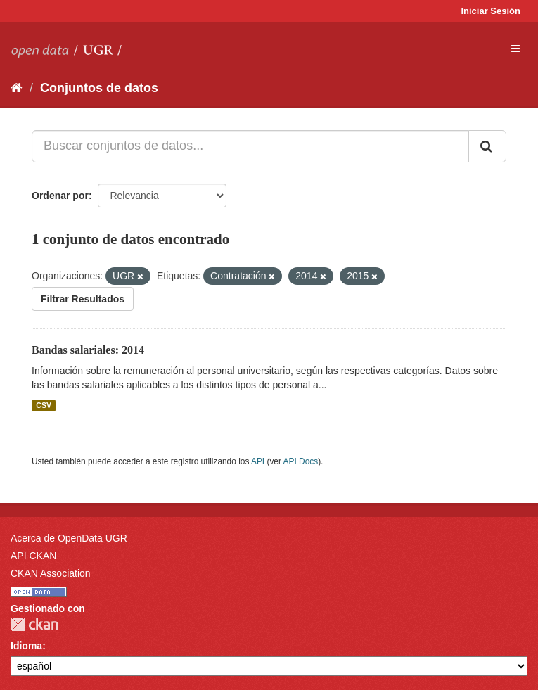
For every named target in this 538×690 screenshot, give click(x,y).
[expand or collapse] (515, 48)
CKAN (34, 624)
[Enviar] (487, 146)
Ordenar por (60, 195)
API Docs (301, 461)
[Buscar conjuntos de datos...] (250, 146)
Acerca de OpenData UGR (69, 538)
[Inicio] (17, 88)
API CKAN (33, 555)
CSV (43, 405)
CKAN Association (51, 573)
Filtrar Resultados (82, 299)
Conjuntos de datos (99, 88)
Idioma (26, 645)
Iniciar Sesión (490, 11)
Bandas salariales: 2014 (88, 350)
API (257, 461)
